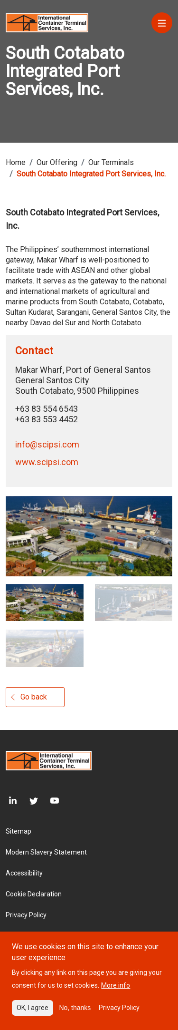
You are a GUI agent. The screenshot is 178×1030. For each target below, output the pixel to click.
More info (115, 991)
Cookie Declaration (34, 894)
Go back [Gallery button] (33, 696)
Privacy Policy (26, 915)
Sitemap (18, 831)
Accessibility (24, 873)
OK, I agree (32, 1014)
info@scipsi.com (47, 444)
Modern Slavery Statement (46, 852)
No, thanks (75, 1014)
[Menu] (161, 22)
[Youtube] (48, 801)
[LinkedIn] (11, 801)
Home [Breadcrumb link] (16, 162)
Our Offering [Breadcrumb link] (57, 162)
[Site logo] (47, 22)
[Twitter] (27, 801)
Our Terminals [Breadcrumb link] (111, 162)
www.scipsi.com (46, 462)
